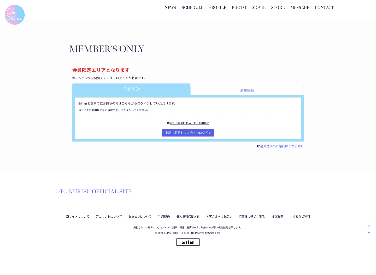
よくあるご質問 (300, 216)
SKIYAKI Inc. (214, 232)
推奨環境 (277, 216)
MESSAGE (299, 8)
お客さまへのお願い (219, 216)
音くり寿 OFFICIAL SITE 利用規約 (188, 124)
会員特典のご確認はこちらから (283, 147)
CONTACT (324, 8)
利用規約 (164, 216)
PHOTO (239, 8)
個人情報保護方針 (188, 216)
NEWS (170, 8)
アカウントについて (109, 216)
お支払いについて (140, 216)
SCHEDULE (192, 8)
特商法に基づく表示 (252, 216)
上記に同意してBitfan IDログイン (188, 134)
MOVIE (258, 8)
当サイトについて (77, 216)
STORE (278, 8)
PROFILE (217, 8)
